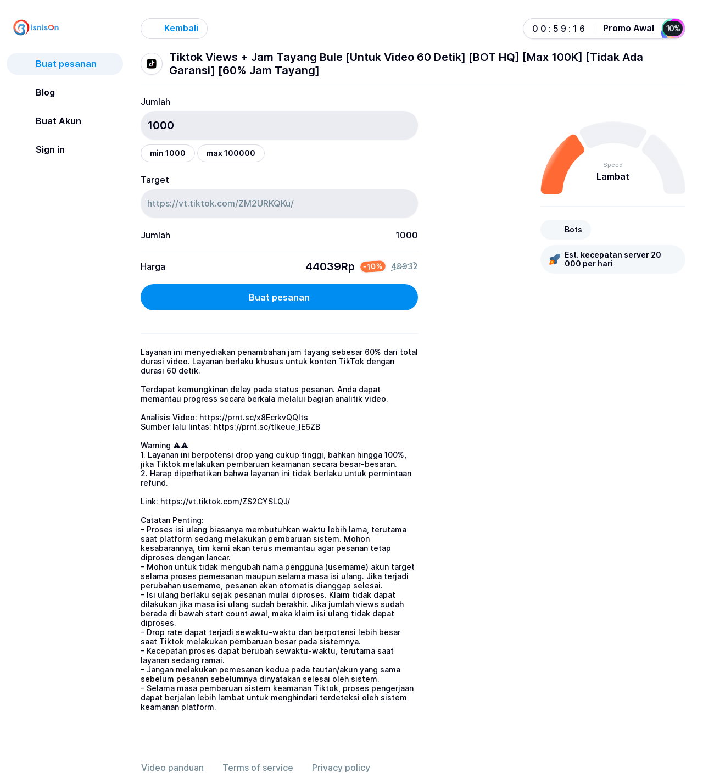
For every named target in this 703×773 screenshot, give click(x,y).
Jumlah (155, 101)
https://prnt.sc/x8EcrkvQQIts (253, 417)
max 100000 (231, 153)
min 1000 (168, 153)
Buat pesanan (279, 297)
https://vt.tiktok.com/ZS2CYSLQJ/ (225, 501)
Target (155, 179)
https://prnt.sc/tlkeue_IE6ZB (267, 426)
